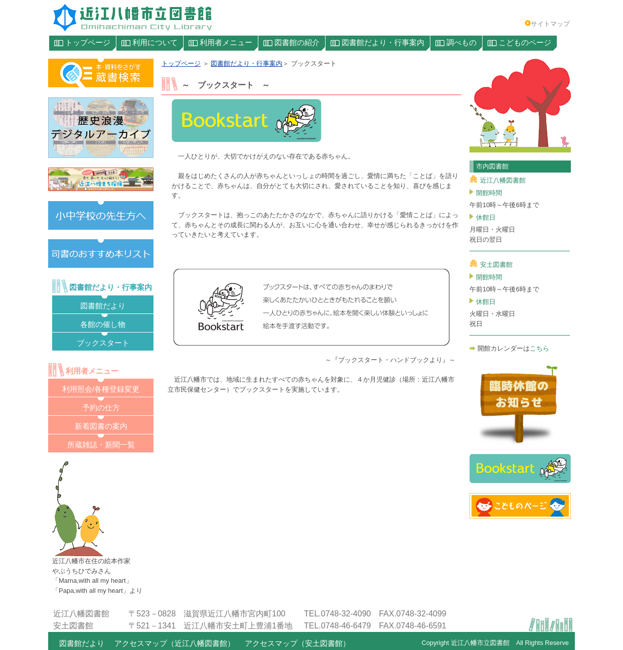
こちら (539, 348)
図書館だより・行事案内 (246, 63)
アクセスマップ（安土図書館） (297, 643)
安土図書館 (491, 264)
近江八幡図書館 (498, 180)
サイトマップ (547, 24)
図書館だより (81, 643)
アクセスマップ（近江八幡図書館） (174, 643)
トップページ (181, 63)
